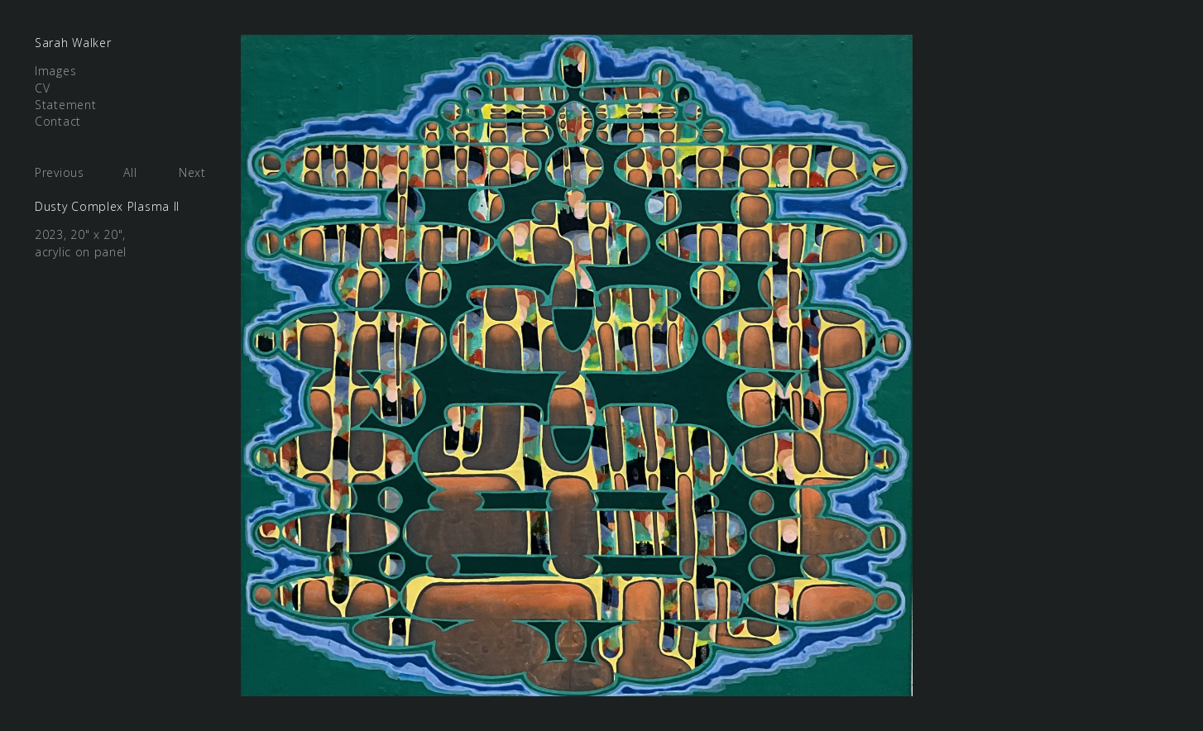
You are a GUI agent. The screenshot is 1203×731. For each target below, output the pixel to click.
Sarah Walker (73, 42)
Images (55, 71)
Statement (65, 104)
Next (192, 172)
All (130, 172)
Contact (58, 121)
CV (42, 88)
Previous (59, 172)
